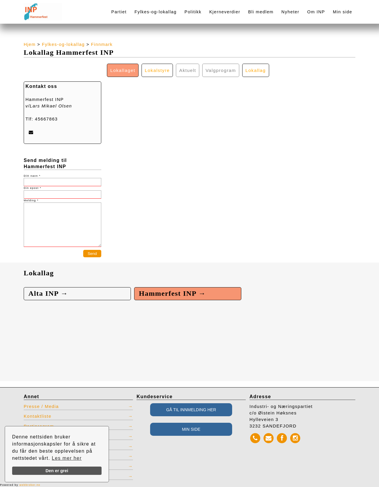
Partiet (119, 11)
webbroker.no (29, 484)
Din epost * (32, 188)
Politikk (192, 11)
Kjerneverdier (224, 11)
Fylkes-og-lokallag (155, 11)
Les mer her (67, 458)
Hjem (30, 44)
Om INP (316, 11)
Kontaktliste (38, 416)
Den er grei (57, 470)
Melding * (31, 200)
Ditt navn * (32, 175)
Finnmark (102, 44)
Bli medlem (261, 11)
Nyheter (290, 11)
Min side (342, 11)
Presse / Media (41, 406)
